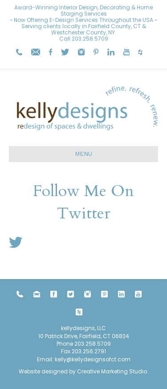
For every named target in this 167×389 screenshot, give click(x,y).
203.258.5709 (90, 38)
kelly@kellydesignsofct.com (92, 359)
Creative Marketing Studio (112, 371)
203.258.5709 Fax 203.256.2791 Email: (74, 351)
